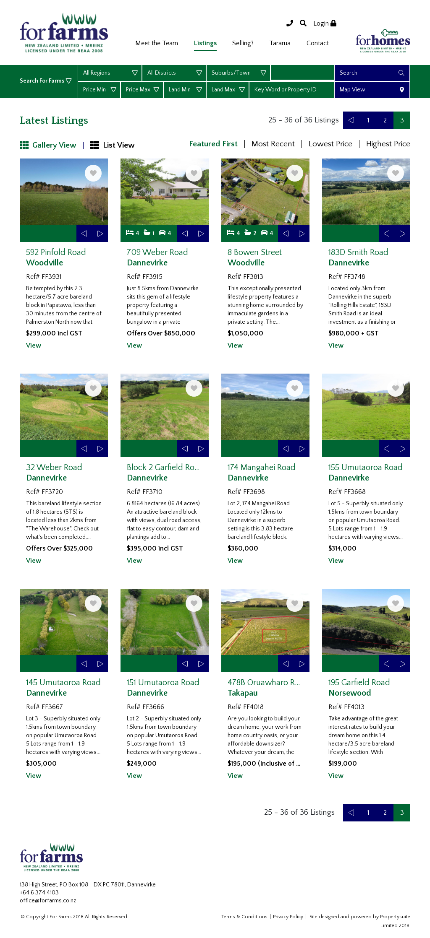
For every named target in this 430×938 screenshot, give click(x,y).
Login (324, 23)
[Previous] (351, 120)
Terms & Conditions (244, 917)
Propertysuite (395, 917)
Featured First (213, 144)
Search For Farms (43, 81)
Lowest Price (330, 144)
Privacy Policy (288, 917)
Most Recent (273, 144)
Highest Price (388, 144)
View (33, 345)
